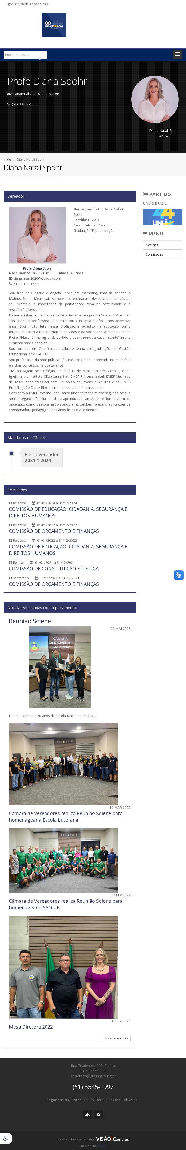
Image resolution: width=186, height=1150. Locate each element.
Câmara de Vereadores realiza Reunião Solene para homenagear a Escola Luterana (66, 816)
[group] (93, 1140)
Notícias (152, 245)
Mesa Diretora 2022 (31, 1026)
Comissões (154, 254)
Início (7, 159)
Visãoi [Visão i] (101, 1146)
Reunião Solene (30, 621)
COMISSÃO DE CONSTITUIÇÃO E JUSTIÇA (54, 568)
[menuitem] (162, 245)
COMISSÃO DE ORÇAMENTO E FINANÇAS (54, 531)
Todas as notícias (116, 1038)
